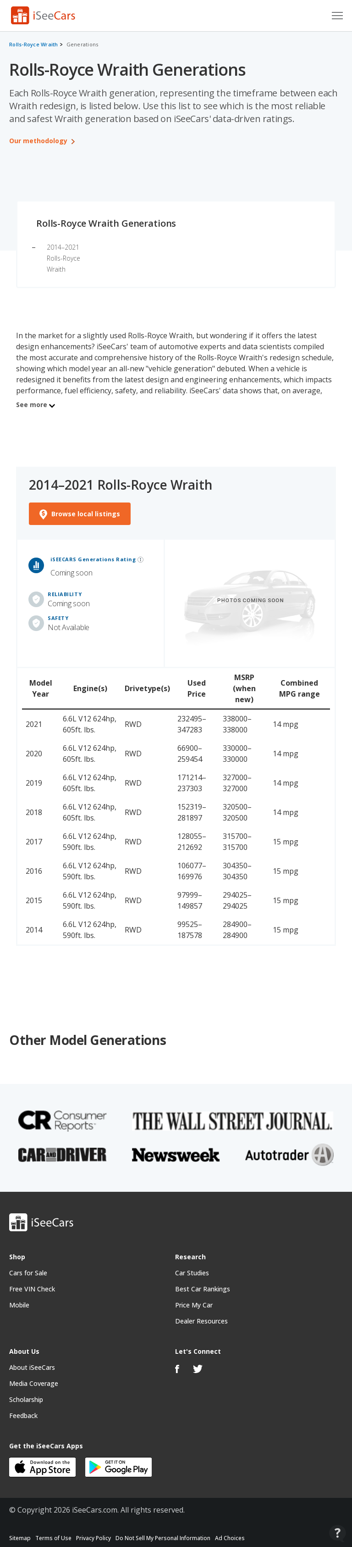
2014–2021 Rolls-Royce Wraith (63, 258)
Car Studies (192, 1274)
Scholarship (26, 1400)
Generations (82, 44)
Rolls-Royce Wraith (33, 44)
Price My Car (194, 1306)
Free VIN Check (32, 1290)
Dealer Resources (201, 1322)
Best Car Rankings (202, 1290)
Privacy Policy (93, 1539)
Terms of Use (53, 1539)
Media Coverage (33, 1384)
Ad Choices (230, 1539)
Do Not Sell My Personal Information (163, 1539)
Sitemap (20, 1539)
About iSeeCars (32, 1368)
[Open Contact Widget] (337, 1533)
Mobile (19, 1306)
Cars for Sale (28, 1274)
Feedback (23, 1417)
